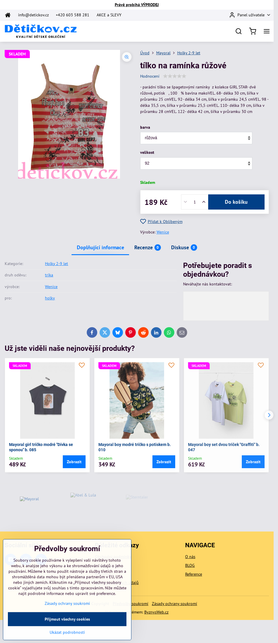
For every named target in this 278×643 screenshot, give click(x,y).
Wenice (163, 232)
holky (50, 298)
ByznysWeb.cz (156, 612)
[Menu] (267, 31)
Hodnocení (149, 76)
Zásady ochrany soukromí (174, 603)
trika (49, 275)
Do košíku (236, 201)
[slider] (174, 76)
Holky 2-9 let (56, 263)
